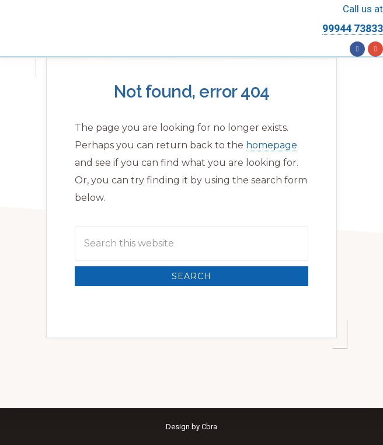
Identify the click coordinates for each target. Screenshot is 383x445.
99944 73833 (352, 28)
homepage (271, 145)
